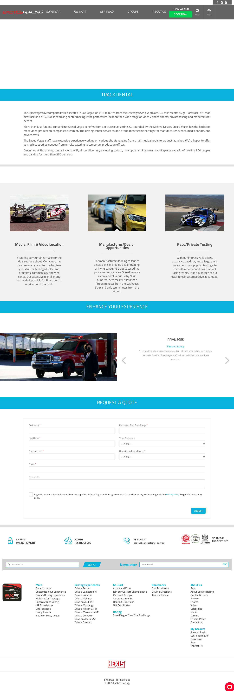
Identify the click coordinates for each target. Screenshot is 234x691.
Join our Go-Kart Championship (130, 592)
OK (225, 564)
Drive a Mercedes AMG (86, 612)
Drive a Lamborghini (85, 592)
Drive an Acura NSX (85, 619)
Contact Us (196, 622)
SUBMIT (198, 511)
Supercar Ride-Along (47, 602)
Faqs (192, 588)
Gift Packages (43, 609)
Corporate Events (122, 598)
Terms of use (123, 680)
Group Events (43, 612)
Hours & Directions (123, 602)
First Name (35, 425)
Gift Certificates (121, 605)
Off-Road (107, 12)
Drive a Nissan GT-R (85, 609)
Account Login (198, 632)
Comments (34, 477)
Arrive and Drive (122, 588)
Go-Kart (80, 12)
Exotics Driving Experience (50, 595)
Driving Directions (162, 592)
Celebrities (196, 609)
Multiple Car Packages (48, 598)
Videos (194, 605)
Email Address (36, 451)
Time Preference (127, 438)
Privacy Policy (172, 494)
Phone (32, 464)
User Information (199, 636)
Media (193, 612)
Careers (194, 615)
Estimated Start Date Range (133, 425)
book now (180, 14)
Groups (133, 12)
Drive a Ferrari (82, 588)
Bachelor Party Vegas (47, 615)
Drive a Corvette (83, 615)
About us (159, 12)
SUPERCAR (53, 12)
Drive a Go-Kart (83, 622)
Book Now (196, 639)
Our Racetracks (160, 588)
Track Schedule (160, 595)
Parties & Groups (122, 595)
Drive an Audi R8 (83, 602)
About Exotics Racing (202, 592)
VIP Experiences (44, 605)
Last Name (34, 438)
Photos (194, 602)
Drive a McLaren (83, 598)
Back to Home (43, 588)
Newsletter (128, 564)
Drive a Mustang (83, 605)
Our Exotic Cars (199, 595)
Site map (109, 680)
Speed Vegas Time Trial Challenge (131, 615)
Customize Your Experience (51, 592)
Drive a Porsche (83, 595)
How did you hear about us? (132, 451)
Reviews (195, 598)
